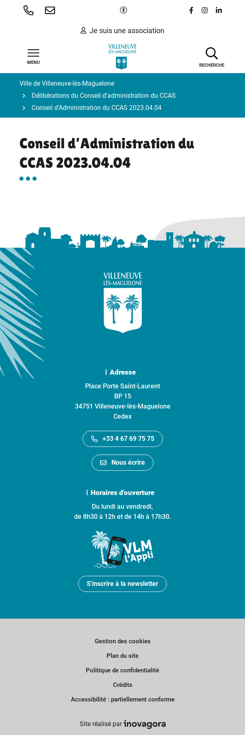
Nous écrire (122, 462)
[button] (30, 10)
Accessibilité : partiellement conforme (123, 699)
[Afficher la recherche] (212, 56)
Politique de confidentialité (122, 670)
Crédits (122, 685)
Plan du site (122, 655)
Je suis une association (122, 30)
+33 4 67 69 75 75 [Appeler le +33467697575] (122, 438)
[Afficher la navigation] (33, 57)
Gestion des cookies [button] (123, 641)
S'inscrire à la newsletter (122, 584)
